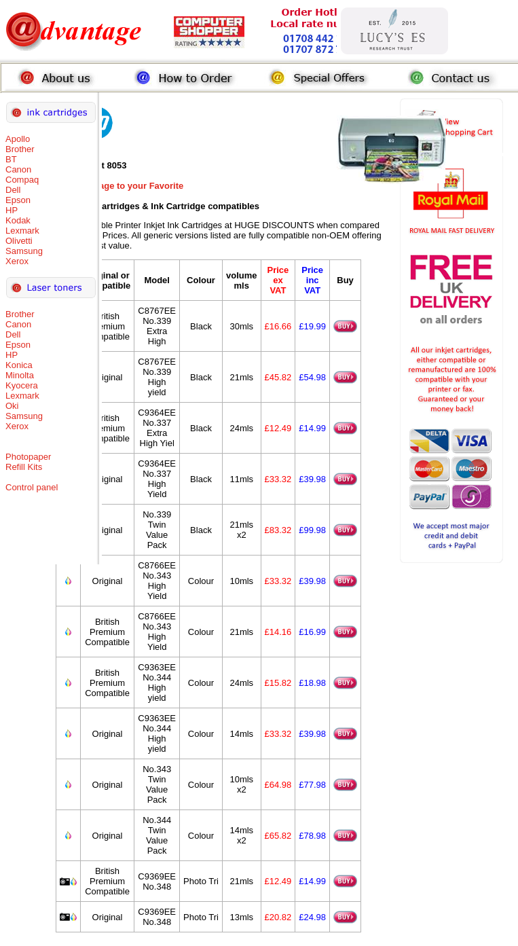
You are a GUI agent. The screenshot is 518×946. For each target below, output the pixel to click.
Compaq (22, 180)
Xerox (17, 261)
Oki (12, 406)
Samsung (24, 251)
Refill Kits (23, 467)
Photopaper (28, 457)
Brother (20, 149)
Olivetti (19, 241)
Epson (18, 200)
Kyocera (21, 385)
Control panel (31, 487)
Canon (18, 169)
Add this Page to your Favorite (120, 186)
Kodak (18, 220)
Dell (12, 190)
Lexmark (22, 230)
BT (11, 159)
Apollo (17, 139)
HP (11, 210)
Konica (19, 365)
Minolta (19, 375)
